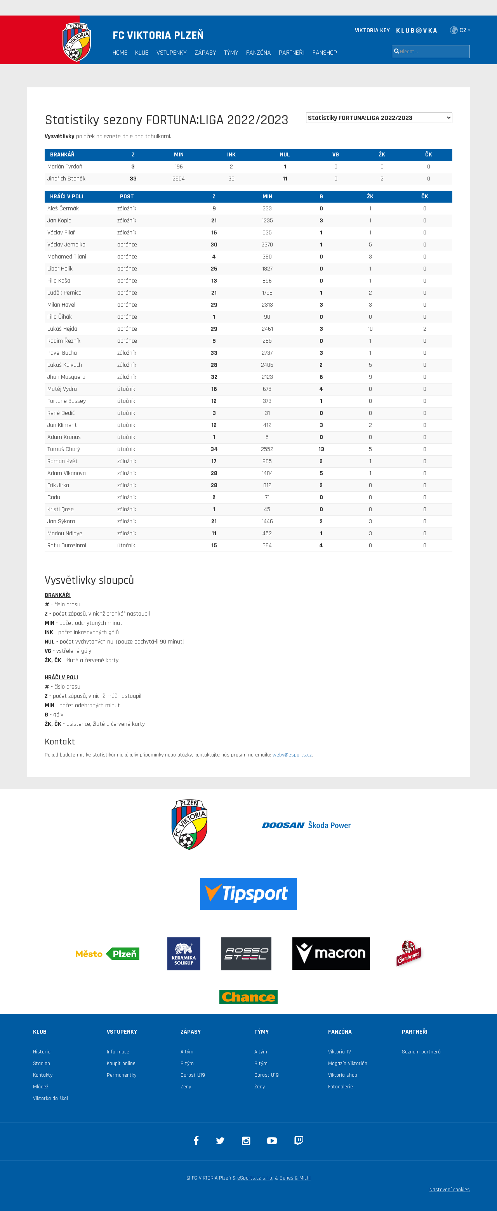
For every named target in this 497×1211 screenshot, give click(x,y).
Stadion (41, 1063)
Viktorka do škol (50, 1098)
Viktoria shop (342, 1075)
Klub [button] (142, 52)
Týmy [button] (231, 52)
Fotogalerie (340, 1086)
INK (231, 155)
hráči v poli (66, 197)
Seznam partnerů (421, 1051)
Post (127, 197)
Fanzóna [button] (258, 52)
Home (120, 52)
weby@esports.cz (292, 754)
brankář (62, 155)
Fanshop (325, 52)
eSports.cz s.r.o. (255, 1178)
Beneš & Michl (295, 1178)
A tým (187, 1051)
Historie (41, 1051)
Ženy (186, 1086)
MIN (179, 155)
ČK (428, 155)
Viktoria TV (339, 1051)
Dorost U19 (193, 1075)
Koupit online (121, 1063)
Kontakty (42, 1075)
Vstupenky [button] (171, 52)
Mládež (41, 1086)
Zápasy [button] (205, 52)
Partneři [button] (292, 52)
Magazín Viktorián (347, 1063)
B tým (187, 1063)
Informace (118, 1051)
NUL (285, 155)
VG (335, 155)
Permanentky (121, 1075)
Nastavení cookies (449, 1189)
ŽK (382, 155)
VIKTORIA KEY (372, 30)
